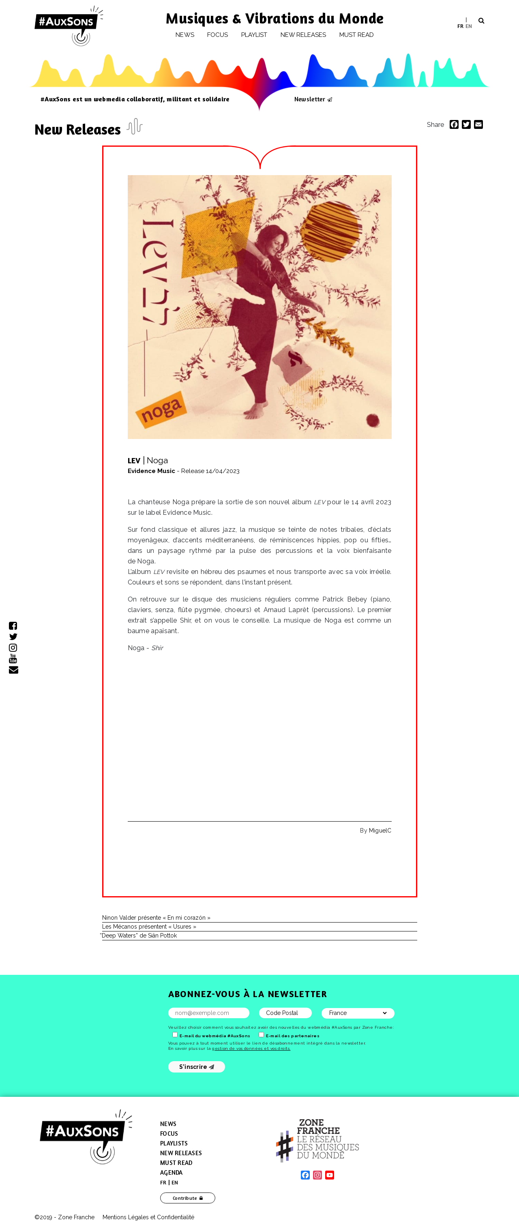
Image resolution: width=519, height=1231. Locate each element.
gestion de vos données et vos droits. (251, 1048)
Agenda (171, 1172)
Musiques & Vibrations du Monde (275, 18)
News (185, 35)
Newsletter (309, 99)
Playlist (254, 35)
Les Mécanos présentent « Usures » (149, 926)
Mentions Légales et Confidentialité (148, 1217)
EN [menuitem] (468, 25)
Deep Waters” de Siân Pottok (139, 935)
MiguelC (380, 830)
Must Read (356, 35)
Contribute (185, 1198)
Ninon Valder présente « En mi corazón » (156, 917)
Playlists (174, 1143)
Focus (217, 35)
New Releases (79, 129)
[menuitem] (460, 25)
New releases (303, 35)
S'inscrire (196, 1067)
